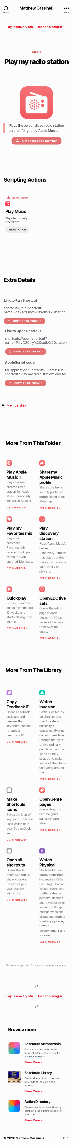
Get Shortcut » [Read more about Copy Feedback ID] (17, 741)
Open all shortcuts (16, 862)
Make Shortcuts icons (16, 804)
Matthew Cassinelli (36, 8)
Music (37, 52)
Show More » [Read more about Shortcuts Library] (33, 1091)
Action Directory (37, 1102)
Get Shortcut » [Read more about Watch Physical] (49, 941)
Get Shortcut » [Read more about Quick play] (17, 628)
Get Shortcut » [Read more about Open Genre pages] (49, 830)
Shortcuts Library (38, 1073)
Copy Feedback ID (18, 704)
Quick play (16, 598)
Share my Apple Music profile (51, 477)
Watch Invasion (47, 704)
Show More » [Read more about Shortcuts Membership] (33, 1062)
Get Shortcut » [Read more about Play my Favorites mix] (17, 568)
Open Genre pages (50, 802)
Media (15, 197)
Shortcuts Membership (42, 1044)
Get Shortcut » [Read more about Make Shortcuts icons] (17, 839)
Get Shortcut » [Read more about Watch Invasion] (49, 779)
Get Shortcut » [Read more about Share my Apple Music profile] (49, 508)
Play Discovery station (49, 533)
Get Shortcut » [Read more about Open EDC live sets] (49, 638)
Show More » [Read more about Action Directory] (33, 1120)
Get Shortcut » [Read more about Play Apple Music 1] (17, 507)
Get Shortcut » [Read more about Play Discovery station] (49, 578)
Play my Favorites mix (19, 531)
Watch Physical (47, 862)
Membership (16, 405)
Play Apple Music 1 (17, 475)
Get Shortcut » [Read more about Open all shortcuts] (17, 899)
